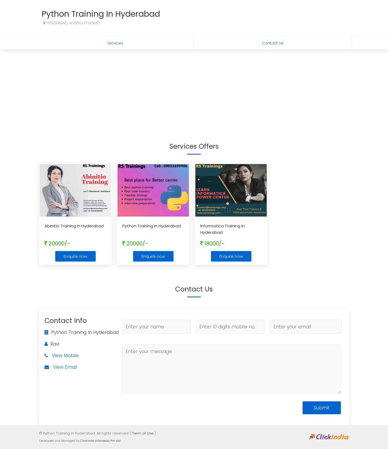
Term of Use (143, 433)
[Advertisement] (194, 89)
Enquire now (75, 256)
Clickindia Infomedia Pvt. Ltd (100, 440)
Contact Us (272, 43)
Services (115, 43)
